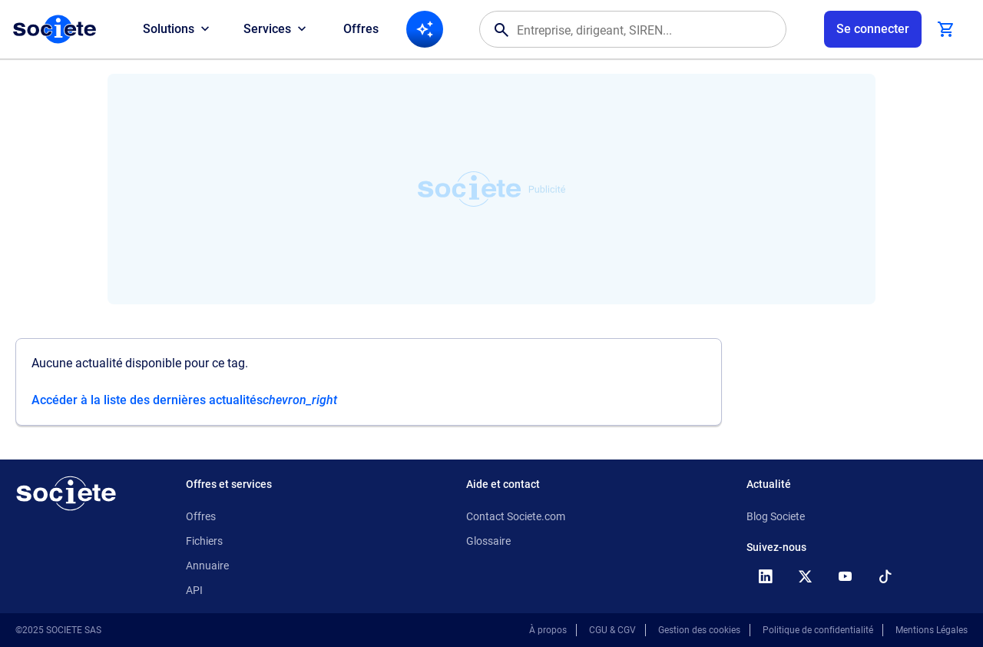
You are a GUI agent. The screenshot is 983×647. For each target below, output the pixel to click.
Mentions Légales (931, 630)
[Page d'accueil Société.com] (54, 29)
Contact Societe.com (515, 516)
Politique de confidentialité (818, 630)
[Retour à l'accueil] (66, 493)
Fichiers (204, 541)
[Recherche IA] (424, 29)
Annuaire (207, 565)
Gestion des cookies (699, 630)
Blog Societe (775, 516)
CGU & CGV (612, 630)
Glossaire (488, 541)
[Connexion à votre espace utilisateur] (873, 29)
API (194, 590)
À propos (548, 630)
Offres (361, 29)
